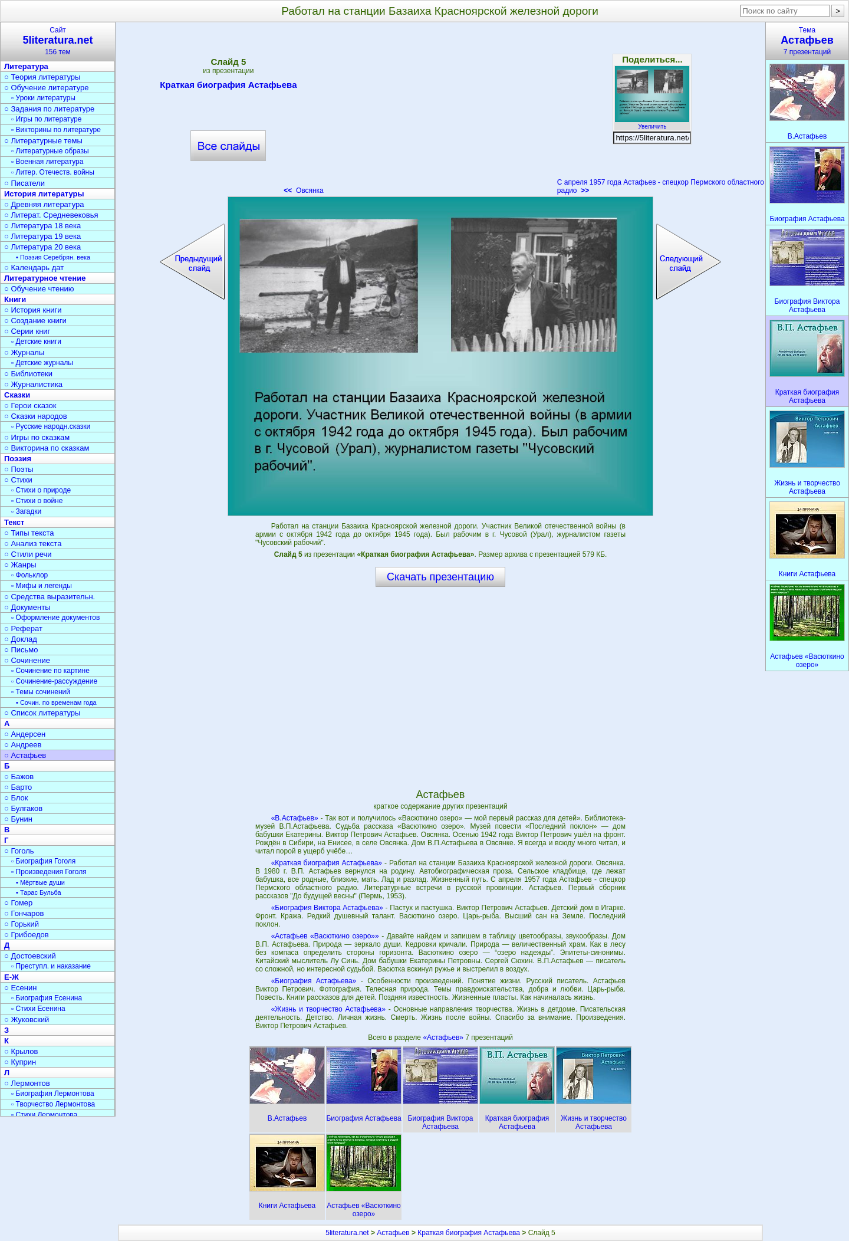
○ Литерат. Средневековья (51, 215)
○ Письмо (21, 649)
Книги (15, 299)
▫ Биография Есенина (46, 998)
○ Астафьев (25, 755)
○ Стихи (18, 479)
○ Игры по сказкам (37, 437)
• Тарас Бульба (38, 892)
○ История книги (33, 310)
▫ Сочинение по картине (50, 671)
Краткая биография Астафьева (228, 87)
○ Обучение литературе (46, 87)
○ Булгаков (23, 808)
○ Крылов (21, 1051)
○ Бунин (18, 819)
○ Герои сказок (30, 405)
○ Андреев (23, 744)
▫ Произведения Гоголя (49, 872)
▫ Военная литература (47, 161)
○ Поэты (19, 469)
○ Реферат (23, 628)
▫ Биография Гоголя (43, 861)
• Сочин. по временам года (56, 702)
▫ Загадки (26, 511)
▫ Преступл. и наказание (51, 966)
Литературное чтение (44, 278)
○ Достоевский (30, 955)
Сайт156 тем (58, 41)
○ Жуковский (26, 1019)
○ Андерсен (24, 734)
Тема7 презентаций (807, 41)
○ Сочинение (27, 660)
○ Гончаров (24, 913)
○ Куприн (20, 1062)
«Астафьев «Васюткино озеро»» (325, 936)
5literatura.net (346, 1233)
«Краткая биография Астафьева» (326, 863)
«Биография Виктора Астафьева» (327, 908)
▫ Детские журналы (42, 363)
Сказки (17, 394)
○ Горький (21, 924)
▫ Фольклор (29, 575)
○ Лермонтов (27, 1083)
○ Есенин (20, 987)
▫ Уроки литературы (43, 98)
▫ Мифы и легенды (41, 586)
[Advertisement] (440, 112)
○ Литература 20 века (42, 246)
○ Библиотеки (28, 373)
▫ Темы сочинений (40, 692)
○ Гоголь (19, 850)
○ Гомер (18, 902)
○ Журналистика (33, 384)
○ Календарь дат (34, 267)
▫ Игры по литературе (46, 119)
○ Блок (16, 797)
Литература (26, 66)
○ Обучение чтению (39, 288)
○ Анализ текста (32, 543)
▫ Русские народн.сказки (50, 426)
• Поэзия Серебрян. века (53, 257)
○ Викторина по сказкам (46, 448)
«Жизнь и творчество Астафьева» (328, 1009)
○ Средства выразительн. (49, 596)
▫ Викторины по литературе (56, 130)
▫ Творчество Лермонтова (53, 1104)
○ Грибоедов (26, 934)
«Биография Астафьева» (314, 981)
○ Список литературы (42, 712)
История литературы (44, 193)
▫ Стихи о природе (41, 490)
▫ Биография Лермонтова (52, 1093)
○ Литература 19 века (42, 236)
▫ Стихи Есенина (38, 1008)
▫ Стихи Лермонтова (44, 1115)
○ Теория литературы (42, 77)
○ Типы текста (29, 532)
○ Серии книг (27, 331)
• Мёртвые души (40, 882)
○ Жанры (20, 564)
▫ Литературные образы (50, 151)
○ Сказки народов (35, 416)
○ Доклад (20, 639)
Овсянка (304, 190)
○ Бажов (19, 776)
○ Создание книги (35, 320)
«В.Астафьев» (294, 818)
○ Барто (18, 787)
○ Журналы (24, 352)
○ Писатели (24, 183)
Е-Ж (11, 977)
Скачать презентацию (440, 577)
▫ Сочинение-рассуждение (54, 681)
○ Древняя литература (44, 204)
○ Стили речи (28, 554)
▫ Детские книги (36, 341)
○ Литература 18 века (42, 225)
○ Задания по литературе (49, 108)
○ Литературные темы (43, 140)
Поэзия (17, 458)
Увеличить (652, 123)
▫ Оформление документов (55, 617)
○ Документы (27, 607)
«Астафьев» (444, 1037)
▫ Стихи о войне (36, 501)
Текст (14, 522)
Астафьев (393, 1233)
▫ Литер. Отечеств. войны (52, 172)
